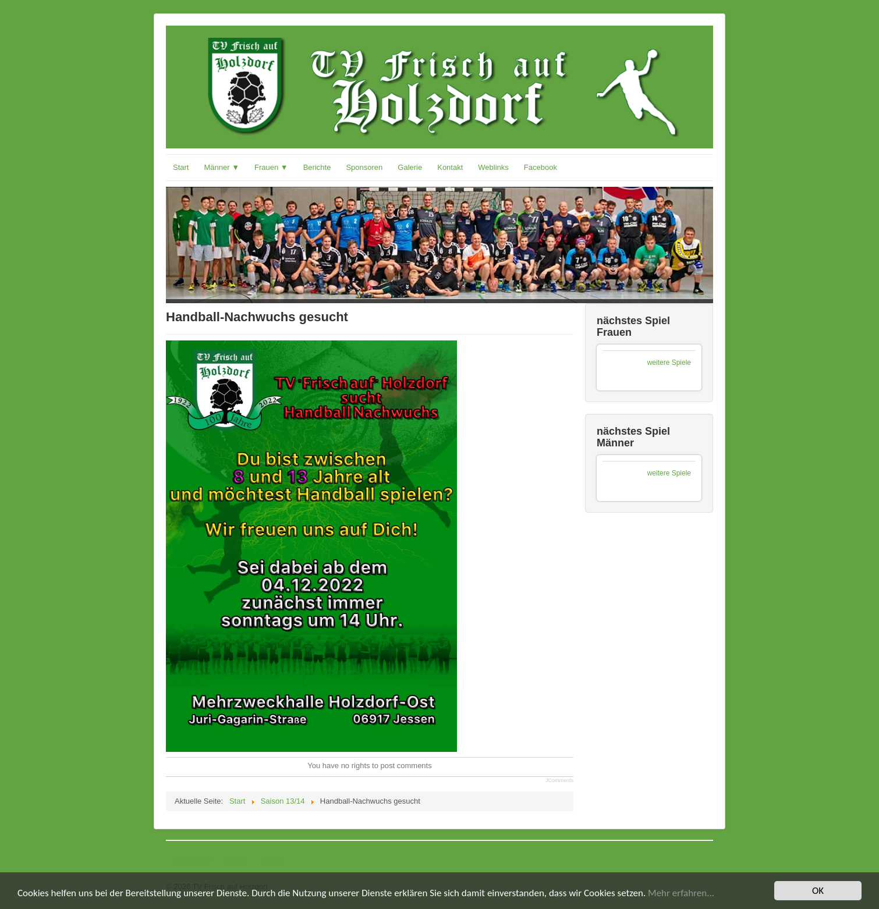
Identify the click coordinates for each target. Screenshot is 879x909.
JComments (559, 780)
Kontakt (450, 167)
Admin (272, 861)
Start (181, 167)
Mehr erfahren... (681, 893)
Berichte (317, 167)
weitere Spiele (669, 362)
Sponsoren (364, 167)
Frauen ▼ (271, 167)
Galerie (410, 167)
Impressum (191, 861)
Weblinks (493, 167)
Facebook (540, 167)
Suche (236, 861)
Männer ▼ (221, 167)
